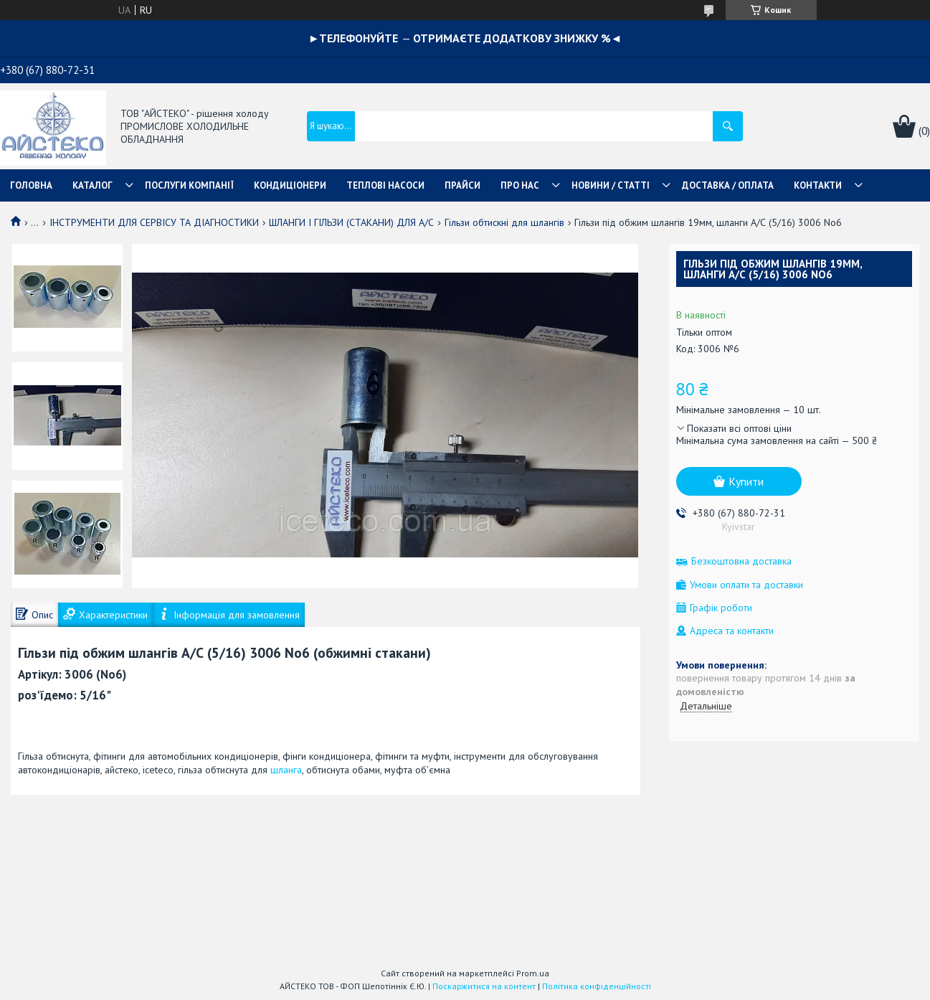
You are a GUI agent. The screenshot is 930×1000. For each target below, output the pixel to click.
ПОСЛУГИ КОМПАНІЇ (189, 185)
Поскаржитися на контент (484, 986)
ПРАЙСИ (462, 185)
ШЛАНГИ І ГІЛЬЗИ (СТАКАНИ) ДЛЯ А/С (351, 222)
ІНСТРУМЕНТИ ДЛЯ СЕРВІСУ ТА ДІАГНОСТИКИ (154, 222)
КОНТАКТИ (818, 185)
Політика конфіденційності (596, 986)
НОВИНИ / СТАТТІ (610, 185)
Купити (746, 481)
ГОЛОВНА (31, 185)
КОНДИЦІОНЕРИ (290, 185)
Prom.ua (532, 973)
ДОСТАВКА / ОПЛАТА (728, 185)
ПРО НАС (519, 185)
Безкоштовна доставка (741, 561)
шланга (286, 769)
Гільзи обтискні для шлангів (504, 222)
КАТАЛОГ (92, 185)
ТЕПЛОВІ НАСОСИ (385, 185)
